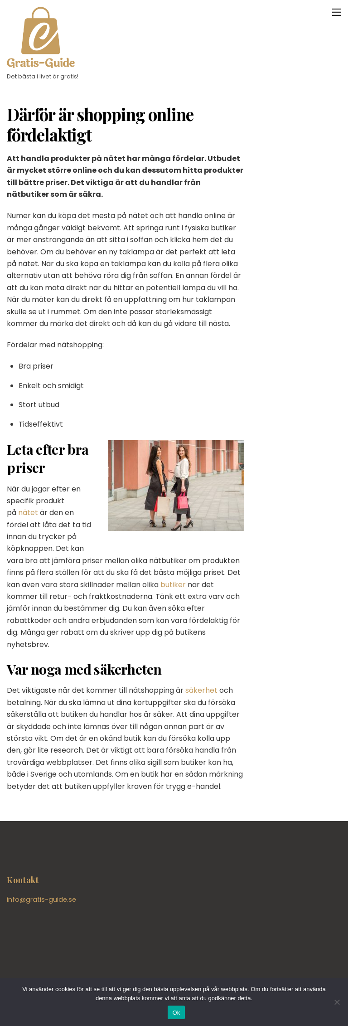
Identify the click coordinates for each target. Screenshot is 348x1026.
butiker (173, 584)
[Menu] (336, 12)
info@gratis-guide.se (41, 899)
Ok (176, 1012)
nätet (28, 512)
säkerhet (201, 690)
